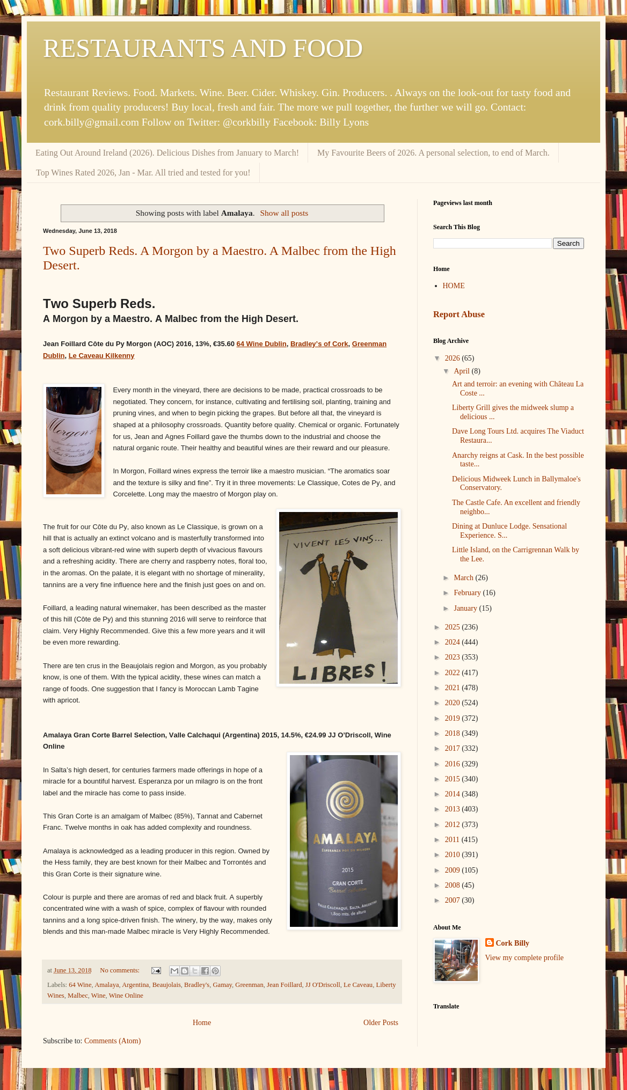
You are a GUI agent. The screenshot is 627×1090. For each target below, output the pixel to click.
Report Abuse (459, 314)
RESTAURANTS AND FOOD (203, 48)
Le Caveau (358, 985)
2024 (453, 642)
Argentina (135, 985)
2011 (453, 840)
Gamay (222, 985)
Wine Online (126, 995)
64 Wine (80, 985)
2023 (453, 657)
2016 (453, 764)
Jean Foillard (284, 985)
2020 (453, 703)
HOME (454, 286)
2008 (453, 885)
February (468, 593)
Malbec (78, 995)
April (462, 371)
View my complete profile (524, 958)
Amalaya (106, 985)
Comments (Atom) (112, 1041)
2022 (453, 673)
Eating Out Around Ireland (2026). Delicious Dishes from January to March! (167, 152)
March (464, 578)
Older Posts (380, 1023)
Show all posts (284, 212)
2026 (453, 358)
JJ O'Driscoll (322, 985)
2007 (453, 900)
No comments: (120, 970)
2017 (453, 748)
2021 (453, 688)
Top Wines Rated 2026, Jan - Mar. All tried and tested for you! (143, 172)
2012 (453, 825)
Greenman (249, 985)
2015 (453, 779)
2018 (453, 733)
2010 (453, 855)
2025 (453, 627)
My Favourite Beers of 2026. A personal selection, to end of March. (433, 152)
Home (202, 1023)
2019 (453, 718)
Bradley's (196, 985)
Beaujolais (166, 985)
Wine (98, 995)
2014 (453, 794)
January (466, 608)
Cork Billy (513, 943)
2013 (453, 809)
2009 (453, 870)
